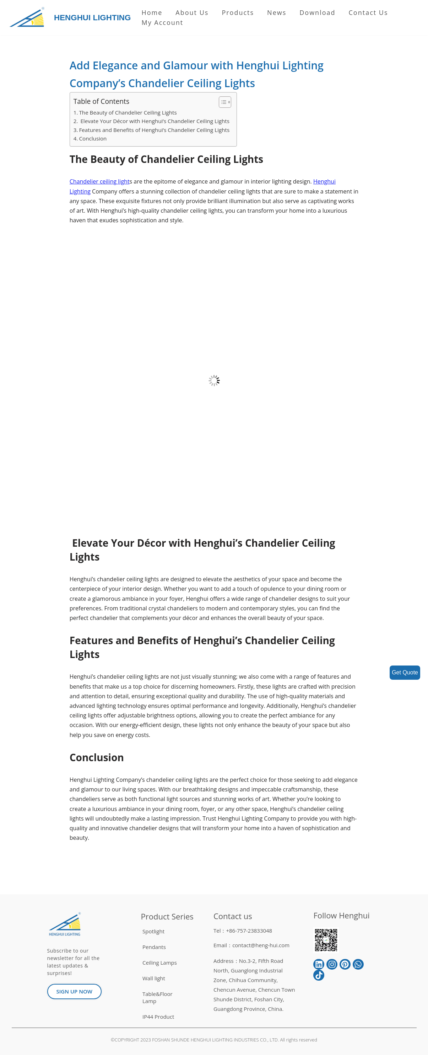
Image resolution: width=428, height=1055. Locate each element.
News (276, 12)
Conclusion (93, 138)
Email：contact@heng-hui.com (251, 945)
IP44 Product (158, 1016)
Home (151, 12)
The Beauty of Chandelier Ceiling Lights (128, 112)
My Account (162, 22)
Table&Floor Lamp (157, 997)
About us (191, 12)
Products (238, 12)
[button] (221, 102)
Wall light (153, 978)
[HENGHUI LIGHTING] (28, 17)
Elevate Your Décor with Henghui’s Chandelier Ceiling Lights (154, 120)
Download (317, 12)
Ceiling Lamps (159, 962)
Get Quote (405, 672)
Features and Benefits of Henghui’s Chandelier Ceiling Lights (154, 129)
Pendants (154, 946)
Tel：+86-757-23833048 (242, 930)
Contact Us (368, 12)
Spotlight (153, 931)
